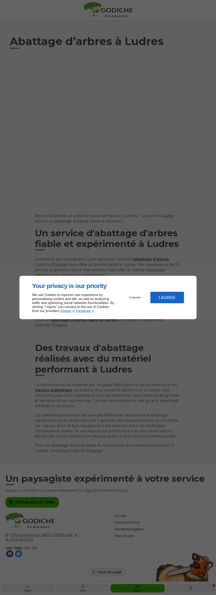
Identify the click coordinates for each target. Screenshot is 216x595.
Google (65, 311)
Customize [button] (135, 297)
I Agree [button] (167, 297)
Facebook (83, 311)
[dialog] (108, 297)
